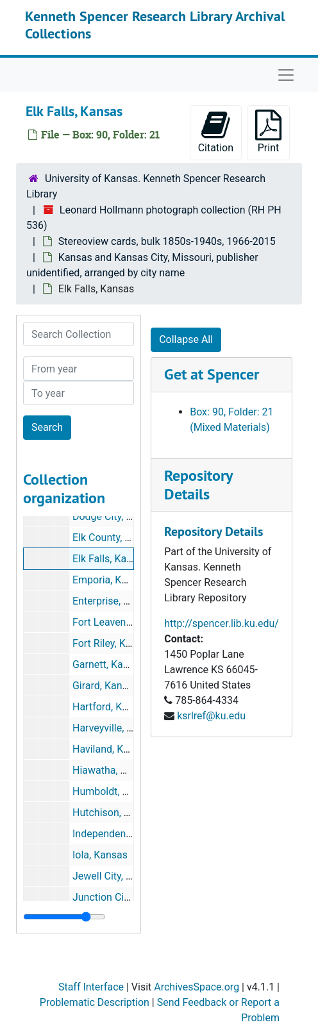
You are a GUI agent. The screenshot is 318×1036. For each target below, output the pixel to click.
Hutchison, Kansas (115, 812)
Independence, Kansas (123, 834)
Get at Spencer (211, 374)
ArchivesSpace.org (196, 987)
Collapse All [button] (186, 339)
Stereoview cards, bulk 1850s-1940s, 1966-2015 (167, 241)
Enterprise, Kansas (114, 601)
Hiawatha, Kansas (113, 770)
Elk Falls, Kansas (110, 559)
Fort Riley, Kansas (112, 643)
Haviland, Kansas (111, 749)
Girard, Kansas (105, 686)
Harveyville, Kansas (116, 728)
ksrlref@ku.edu (211, 716)
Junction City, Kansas (121, 897)
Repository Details (198, 484)
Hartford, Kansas (110, 707)
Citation (215, 132)
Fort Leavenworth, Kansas (131, 622)
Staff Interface (91, 987)
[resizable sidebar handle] (64, 917)
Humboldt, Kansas (114, 791)
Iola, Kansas (100, 855)
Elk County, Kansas (115, 537)
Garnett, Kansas (108, 664)
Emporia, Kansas (110, 580)
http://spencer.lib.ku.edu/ (221, 623)
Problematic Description (94, 1002)
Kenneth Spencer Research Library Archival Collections (155, 24)
